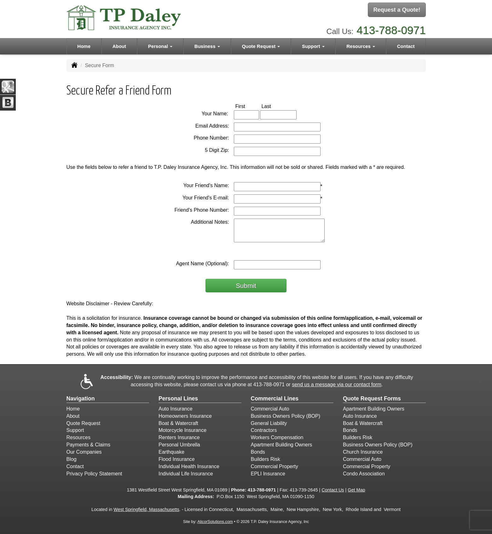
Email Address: (212, 126)
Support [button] (313, 44)
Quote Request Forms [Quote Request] (372, 398)
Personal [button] (160, 44)
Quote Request (84, 423)
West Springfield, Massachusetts (146, 509)
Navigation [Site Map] (81, 398)
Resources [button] (360, 44)
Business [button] (207, 44)
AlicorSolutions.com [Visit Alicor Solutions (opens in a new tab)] (215, 521)
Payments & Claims (89, 444)
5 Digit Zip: (217, 150)
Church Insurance (363, 452)
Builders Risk (265, 459)
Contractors (264, 430)
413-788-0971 (390, 28)
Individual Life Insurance (186, 473)
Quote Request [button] (261, 44)
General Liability (269, 423)
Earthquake (171, 452)
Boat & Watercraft (178, 423)
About (119, 44)
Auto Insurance (176, 408)
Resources (78, 437)
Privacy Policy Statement (94, 473)
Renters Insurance (179, 437)
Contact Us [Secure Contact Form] (332, 489)
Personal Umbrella (179, 444)
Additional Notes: (210, 222)
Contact (406, 44)
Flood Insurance (177, 459)
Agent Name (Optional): (202, 263)
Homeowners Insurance (185, 416)
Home (83, 44)
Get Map (356, 489)
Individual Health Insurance (189, 466)
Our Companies (84, 452)
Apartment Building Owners (281, 444)
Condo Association (364, 473)
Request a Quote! (396, 10)
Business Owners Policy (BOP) (286, 416)
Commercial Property (274, 466)
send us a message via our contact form (336, 384)
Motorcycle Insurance (182, 430)
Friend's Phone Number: (202, 210)
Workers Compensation (277, 437)
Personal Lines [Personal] (178, 398)
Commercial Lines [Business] (275, 398)
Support (75, 430)
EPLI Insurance (268, 473)
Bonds (258, 452)
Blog (72, 459)
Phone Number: (211, 138)
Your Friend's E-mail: (205, 197)
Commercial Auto (270, 408)
